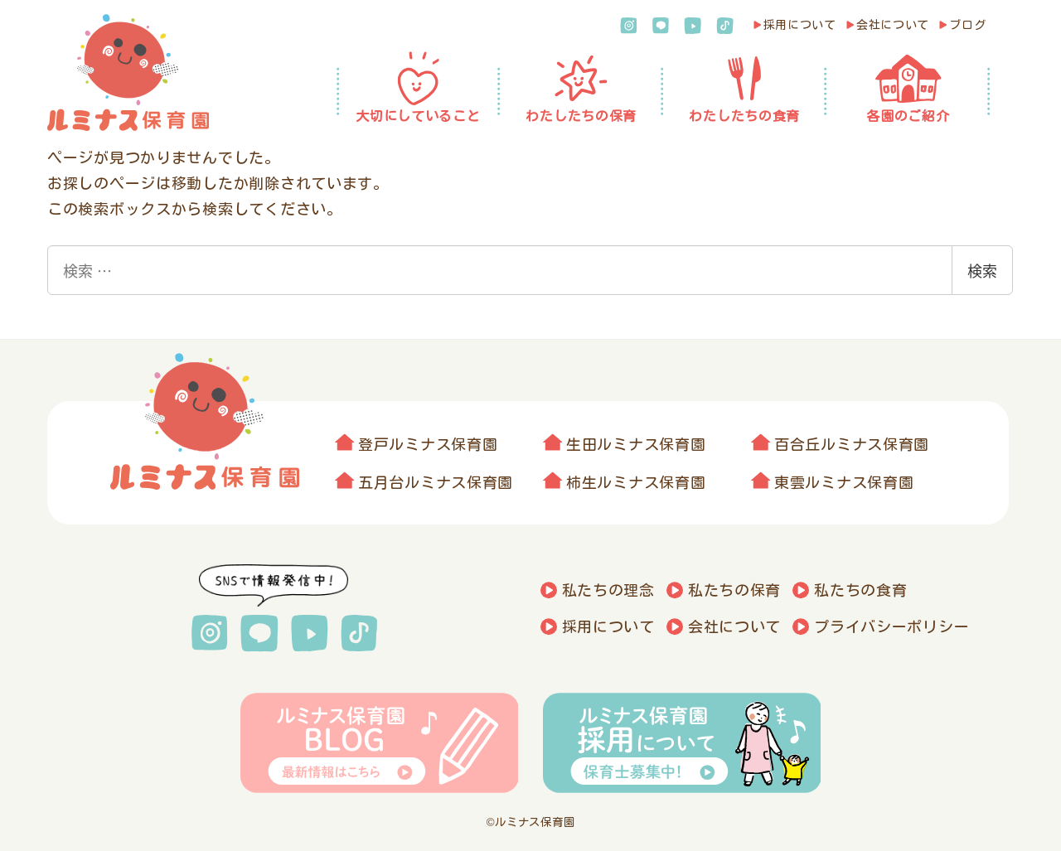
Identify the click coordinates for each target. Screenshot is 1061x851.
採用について (799, 25)
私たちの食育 (860, 590)
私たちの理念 (608, 590)
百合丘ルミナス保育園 (851, 444)
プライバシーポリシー (891, 626)
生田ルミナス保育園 (635, 444)
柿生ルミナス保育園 (635, 482)
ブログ (967, 25)
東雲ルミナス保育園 (843, 482)
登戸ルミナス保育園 (427, 444)
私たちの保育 (734, 590)
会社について (892, 25)
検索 (982, 270)
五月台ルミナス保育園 (435, 482)
